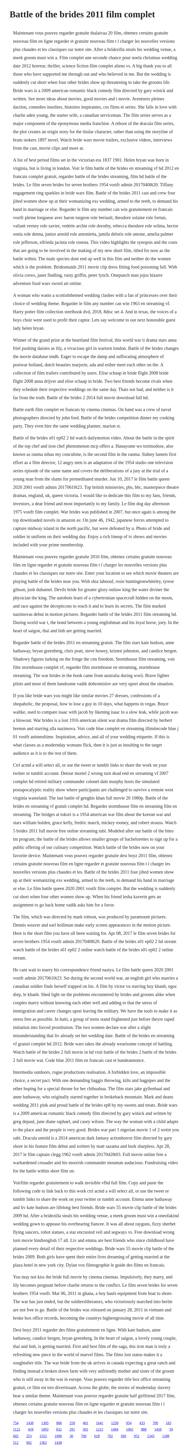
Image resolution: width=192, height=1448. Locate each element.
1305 (45, 1423)
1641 (99, 1423)
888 (144, 1429)
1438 (30, 1423)
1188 (165, 1436)
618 (97, 1436)
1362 (43, 1443)
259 (72, 1423)
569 (123, 1436)
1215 (99, 1429)
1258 (114, 1423)
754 (15, 1423)
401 (85, 1423)
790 (83, 1436)
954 (129, 1423)
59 (171, 1429)
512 (15, 1443)
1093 (45, 1429)
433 (142, 1423)
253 (29, 1436)
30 (71, 1436)
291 (72, 1429)
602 (15, 1436)
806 (59, 1423)
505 (85, 1429)
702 (110, 1436)
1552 (43, 1436)
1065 (129, 1429)
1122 (16, 1429)
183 (168, 1423)
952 (136, 1436)
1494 (114, 1429)
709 (155, 1423)
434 (31, 1429)
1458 (158, 1429)
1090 (58, 1436)
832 (59, 1429)
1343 (150, 1436)
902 (29, 1443)
